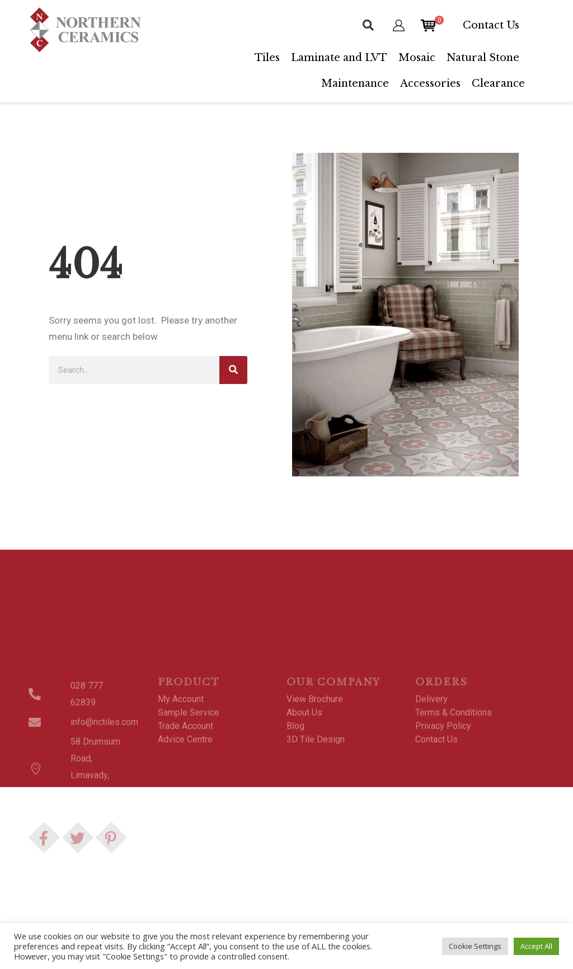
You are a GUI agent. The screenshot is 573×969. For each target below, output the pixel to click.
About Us (304, 781)
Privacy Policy (443, 795)
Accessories (430, 83)
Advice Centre (185, 808)
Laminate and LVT (339, 58)
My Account (181, 768)
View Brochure (314, 768)
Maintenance (355, 83)
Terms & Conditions (453, 781)
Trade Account (185, 795)
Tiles (267, 58)
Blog (295, 795)
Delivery (431, 768)
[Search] (233, 370)
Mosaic (416, 58)
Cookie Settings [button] (475, 946)
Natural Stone (483, 58)
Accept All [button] (536, 946)
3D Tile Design (315, 808)
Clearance (498, 83)
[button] (368, 25)
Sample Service (188, 781)
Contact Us (491, 25)
